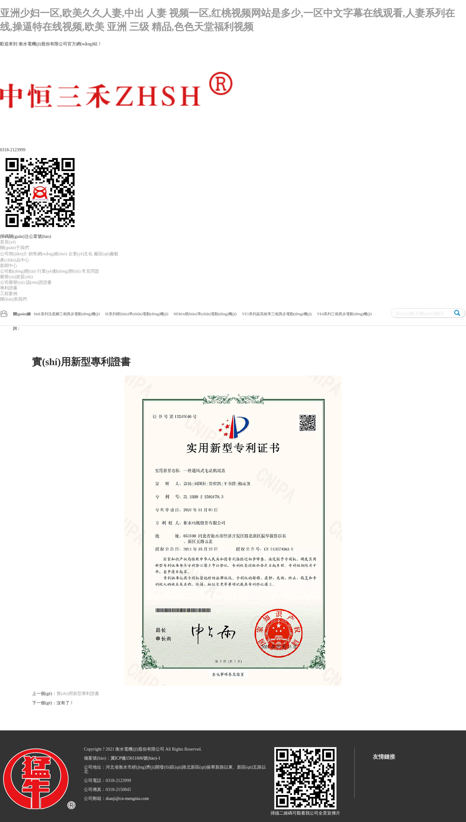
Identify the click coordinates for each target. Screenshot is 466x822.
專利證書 (8, 288)
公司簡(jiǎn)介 (13, 254)
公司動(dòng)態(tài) (18, 271)
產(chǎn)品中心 (14, 260)
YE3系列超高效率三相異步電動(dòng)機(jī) (277, 314)
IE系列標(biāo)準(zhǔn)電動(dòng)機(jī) (136, 314)
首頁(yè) (8, 242)
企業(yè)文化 (80, 254)
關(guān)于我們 (14, 247)
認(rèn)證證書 (39, 282)
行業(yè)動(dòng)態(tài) (58, 271)
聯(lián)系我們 (13, 299)
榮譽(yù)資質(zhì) (16, 277)
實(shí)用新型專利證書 (78, 693)
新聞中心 (8, 265)
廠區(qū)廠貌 (106, 254)
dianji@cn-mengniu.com (127, 798)
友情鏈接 (384, 757)
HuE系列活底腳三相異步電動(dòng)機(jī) (67, 314)
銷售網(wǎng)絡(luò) (48, 254)
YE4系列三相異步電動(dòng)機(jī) (344, 314)
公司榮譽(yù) (12, 282)
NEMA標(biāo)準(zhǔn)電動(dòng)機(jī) (205, 314)
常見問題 (90, 271)
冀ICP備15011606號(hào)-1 (135, 758)
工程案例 (8, 293)
